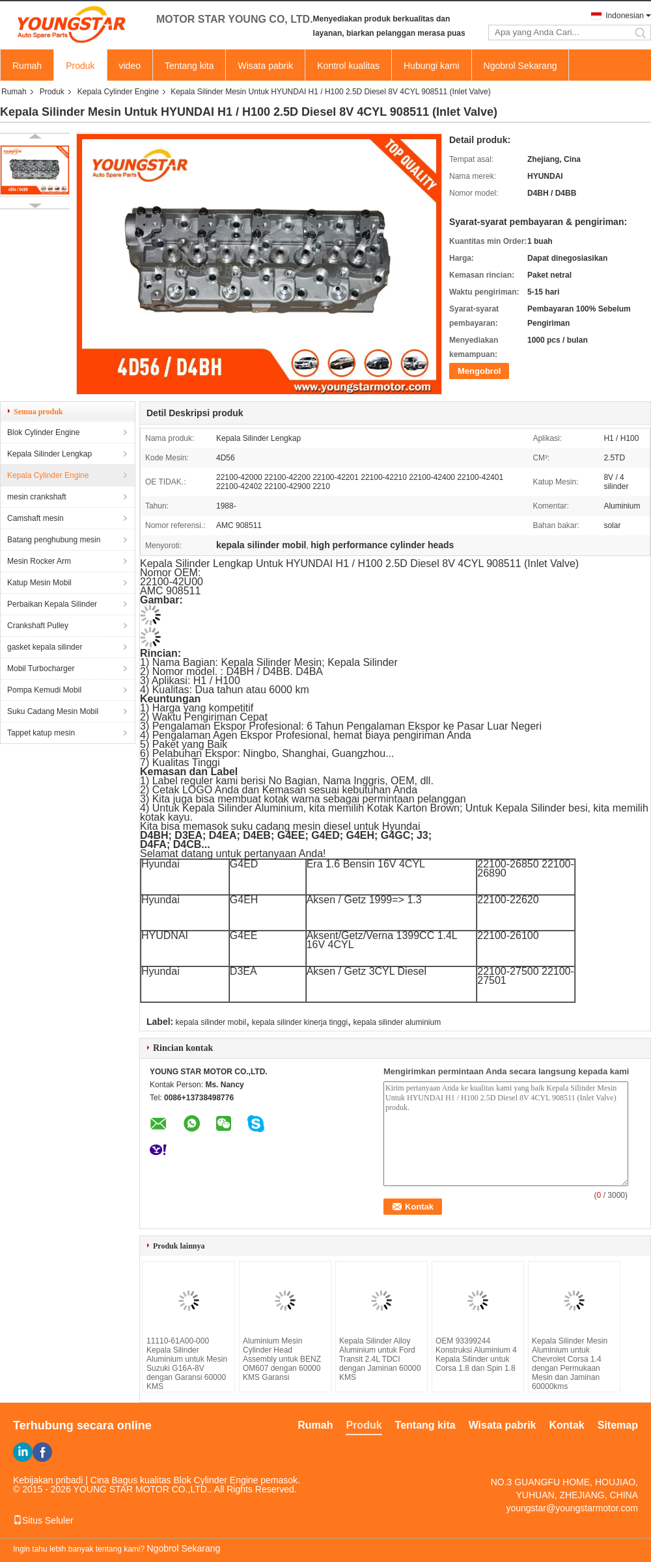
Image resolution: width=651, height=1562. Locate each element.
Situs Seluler (43, 1520)
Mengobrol (479, 371)
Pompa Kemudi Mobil (44, 690)
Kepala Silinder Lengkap (49, 453)
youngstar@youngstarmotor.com (572, 1508)
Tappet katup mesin (41, 732)
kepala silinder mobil (211, 1022)
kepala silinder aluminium (397, 1022)
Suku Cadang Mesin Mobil (52, 711)
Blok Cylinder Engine (43, 432)
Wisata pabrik (265, 65)
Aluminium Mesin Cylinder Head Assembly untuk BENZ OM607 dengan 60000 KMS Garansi (282, 1359)
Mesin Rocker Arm (39, 561)
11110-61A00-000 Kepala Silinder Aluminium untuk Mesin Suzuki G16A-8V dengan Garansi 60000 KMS (186, 1363)
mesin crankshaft (36, 496)
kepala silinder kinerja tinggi (300, 1022)
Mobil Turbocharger (40, 668)
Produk (80, 65)
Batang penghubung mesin (53, 539)
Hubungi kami (432, 65)
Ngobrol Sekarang (520, 65)
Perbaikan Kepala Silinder (52, 604)
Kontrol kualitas (348, 65)
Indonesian (624, 15)
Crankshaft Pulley (37, 625)
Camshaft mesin (35, 518)
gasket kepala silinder (44, 647)
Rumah (27, 65)
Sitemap (618, 1425)
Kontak (567, 1425)
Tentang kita (189, 65)
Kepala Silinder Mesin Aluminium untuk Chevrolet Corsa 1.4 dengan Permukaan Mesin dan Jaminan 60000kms (569, 1363)
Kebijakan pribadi (48, 1480)
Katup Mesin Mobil (39, 582)
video (130, 65)
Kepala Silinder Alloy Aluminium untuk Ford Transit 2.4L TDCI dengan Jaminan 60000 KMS (380, 1359)
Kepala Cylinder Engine (118, 91)
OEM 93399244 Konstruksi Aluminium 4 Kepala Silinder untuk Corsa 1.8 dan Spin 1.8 (476, 1354)
